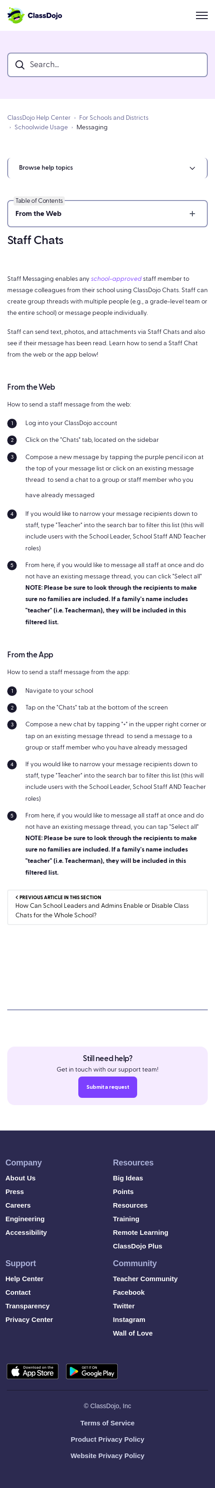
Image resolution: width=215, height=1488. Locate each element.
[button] (107, 168)
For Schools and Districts (113, 118)
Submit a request (107, 1089)
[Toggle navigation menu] (201, 15)
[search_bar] (107, 65)
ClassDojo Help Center (39, 118)
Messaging (92, 127)
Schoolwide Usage (41, 127)
